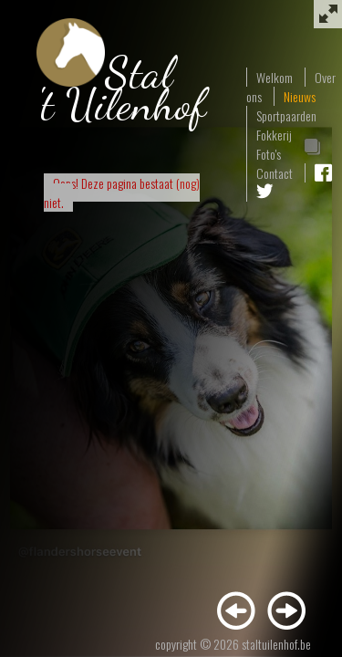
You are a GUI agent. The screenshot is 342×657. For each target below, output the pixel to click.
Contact (274, 172)
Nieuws (300, 96)
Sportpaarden (286, 115)
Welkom (274, 77)
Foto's (268, 153)
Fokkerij (274, 134)
